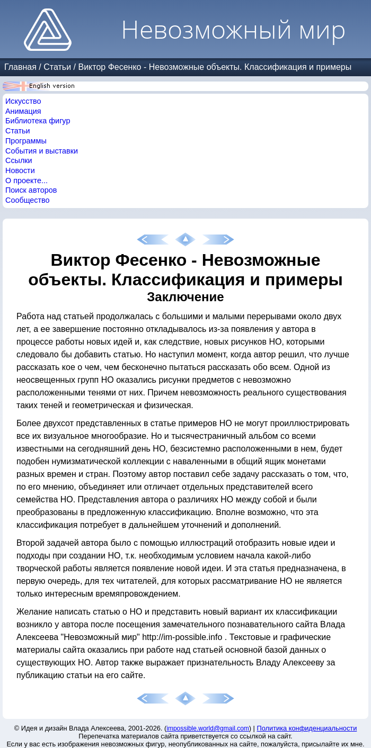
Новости (20, 170)
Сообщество (27, 200)
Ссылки (18, 160)
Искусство (23, 101)
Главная (20, 66)
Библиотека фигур (37, 120)
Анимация (23, 111)
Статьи (57, 66)
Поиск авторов (31, 190)
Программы (26, 141)
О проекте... (26, 180)
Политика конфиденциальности (307, 728)
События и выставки (41, 151)
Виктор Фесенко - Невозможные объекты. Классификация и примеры (214, 66)
